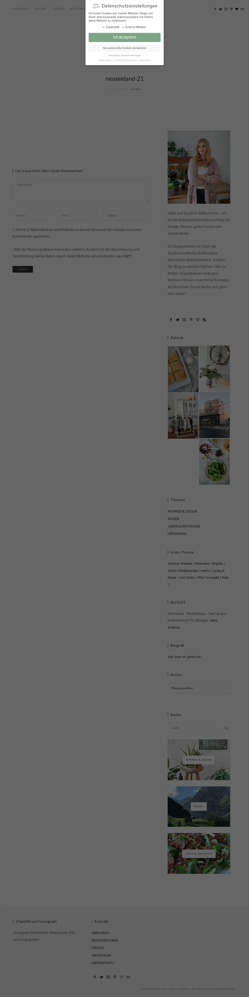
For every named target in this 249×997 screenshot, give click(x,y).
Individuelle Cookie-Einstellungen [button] (124, 55)
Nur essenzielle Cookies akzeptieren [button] (124, 47)
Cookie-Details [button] (105, 59)
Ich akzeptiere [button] (124, 37)
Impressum (145, 59)
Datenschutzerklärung (126, 59)
